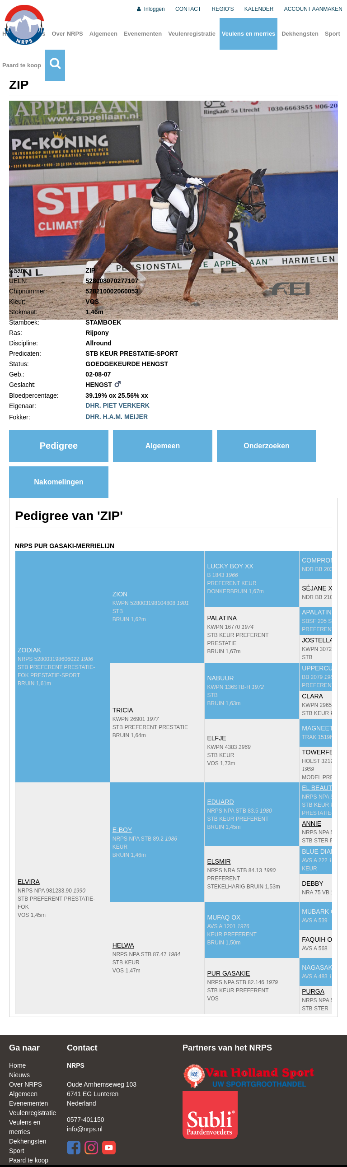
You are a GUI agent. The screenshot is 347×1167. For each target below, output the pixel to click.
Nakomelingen (58, 482)
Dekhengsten (300, 33)
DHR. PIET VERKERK (117, 405)
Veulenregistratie (192, 33)
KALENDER (259, 9)
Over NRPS (67, 33)
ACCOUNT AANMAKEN (313, 9)
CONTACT (188, 9)
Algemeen (103, 33)
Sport (332, 33)
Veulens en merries (249, 33)
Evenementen (143, 33)
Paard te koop (21, 65)
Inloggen (150, 9)
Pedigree (59, 446)
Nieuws (19, 1075)
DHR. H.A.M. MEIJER (116, 416)
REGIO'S (223, 9)
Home (17, 1065)
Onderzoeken (266, 446)
